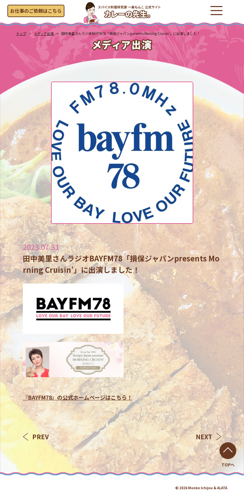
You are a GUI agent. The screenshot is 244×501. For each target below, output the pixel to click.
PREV (36, 436)
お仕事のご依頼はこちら (36, 10)
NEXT (209, 436)
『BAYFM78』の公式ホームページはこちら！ (77, 397)
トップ (21, 33)
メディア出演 (44, 33)
